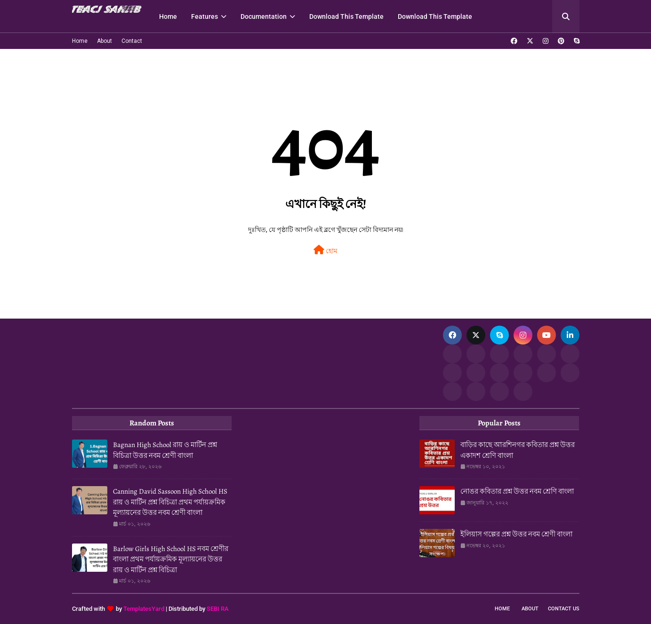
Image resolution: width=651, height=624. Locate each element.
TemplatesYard (143, 608)
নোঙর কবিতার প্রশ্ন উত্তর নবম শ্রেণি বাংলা (517, 491)
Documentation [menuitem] (264, 16)
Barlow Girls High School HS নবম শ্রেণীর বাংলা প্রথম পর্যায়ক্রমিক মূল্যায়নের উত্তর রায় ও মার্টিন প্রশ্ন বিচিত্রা (170, 559)
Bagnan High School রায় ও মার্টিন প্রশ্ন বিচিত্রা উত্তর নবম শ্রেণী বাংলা (165, 450)
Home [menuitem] (168, 16)
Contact (131, 41)
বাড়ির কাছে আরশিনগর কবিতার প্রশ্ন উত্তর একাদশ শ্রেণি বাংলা (517, 450)
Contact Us (563, 609)
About (104, 41)
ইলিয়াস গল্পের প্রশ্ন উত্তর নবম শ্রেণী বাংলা (516, 534)
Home (80, 41)
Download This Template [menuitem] (346, 16)
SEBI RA (218, 608)
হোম (325, 250)
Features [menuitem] (204, 16)
